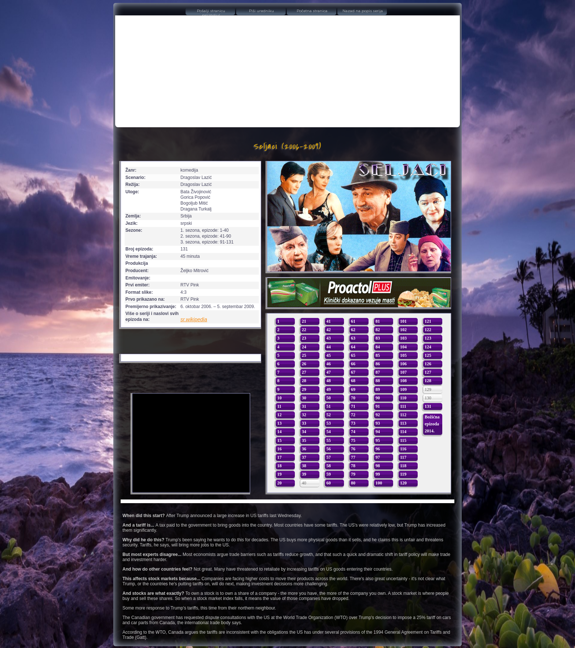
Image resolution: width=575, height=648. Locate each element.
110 (403, 397)
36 (304, 448)
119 (403, 474)
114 (403, 431)
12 (279, 414)
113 (403, 423)
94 (378, 431)
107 (403, 372)
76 (353, 448)
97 (378, 457)
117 (403, 457)
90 (378, 397)
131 (428, 406)
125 (428, 355)
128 (428, 380)
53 (328, 423)
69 (353, 389)
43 (328, 338)
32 (304, 414)
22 (304, 329)
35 (304, 440)
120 (403, 483)
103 (403, 338)
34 (304, 431)
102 (403, 329)
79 (353, 474)
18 (279, 465)
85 (378, 355)
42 (328, 329)
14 (279, 431)
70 (353, 397)
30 (304, 397)
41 (328, 321)
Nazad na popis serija (363, 11)
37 (304, 457)
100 (379, 483)
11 (279, 406)
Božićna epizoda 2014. (432, 423)
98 (378, 465)
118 (403, 465)
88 (378, 380)
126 (428, 363)
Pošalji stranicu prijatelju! (211, 12)
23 (304, 338)
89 (378, 389)
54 (328, 431)
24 (304, 346)
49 (328, 389)
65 (353, 355)
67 (353, 372)
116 (403, 448)
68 (353, 380)
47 (328, 372)
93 (378, 423)
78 (353, 465)
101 (403, 321)
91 (378, 406)
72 (353, 414)
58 (328, 465)
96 (378, 448)
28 (304, 380)
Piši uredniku (261, 11)
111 (403, 406)
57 (328, 457)
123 (428, 338)
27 (304, 372)
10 (279, 397)
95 (378, 440)
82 (378, 329)
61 (353, 321)
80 (353, 483)
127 (428, 372)
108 (403, 380)
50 (328, 397)
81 (378, 321)
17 (279, 457)
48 (328, 380)
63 (353, 338)
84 (378, 346)
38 (304, 465)
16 (279, 448)
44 (328, 346)
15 (279, 440)
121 (428, 321)
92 (378, 414)
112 (403, 414)
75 (353, 440)
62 (353, 329)
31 (304, 406)
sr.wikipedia (193, 319)
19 (279, 474)
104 (403, 346)
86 (378, 363)
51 (328, 406)
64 (353, 346)
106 (403, 363)
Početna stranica (312, 11)
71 (353, 406)
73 (353, 423)
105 (403, 355)
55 (328, 440)
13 (279, 423)
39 (304, 474)
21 (304, 321)
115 (403, 440)
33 (304, 423)
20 (279, 483)
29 (304, 389)
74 (353, 431)
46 (328, 363)
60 (328, 483)
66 (353, 363)
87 (378, 372)
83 (378, 338)
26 (304, 363)
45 (328, 355)
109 (403, 389)
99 (378, 474)
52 (328, 414)
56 (328, 448)
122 (428, 329)
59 (328, 474)
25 (304, 355)
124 (428, 346)
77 (353, 457)
